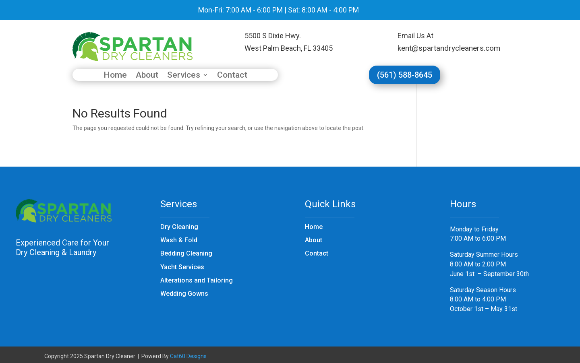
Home (115, 76)
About (147, 76)
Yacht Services (182, 267)
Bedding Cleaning (186, 253)
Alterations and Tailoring (196, 280)
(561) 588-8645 (404, 75)
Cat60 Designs (188, 356)
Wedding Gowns (184, 293)
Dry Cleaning (179, 227)
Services (183, 76)
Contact (232, 76)
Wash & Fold (178, 240)
